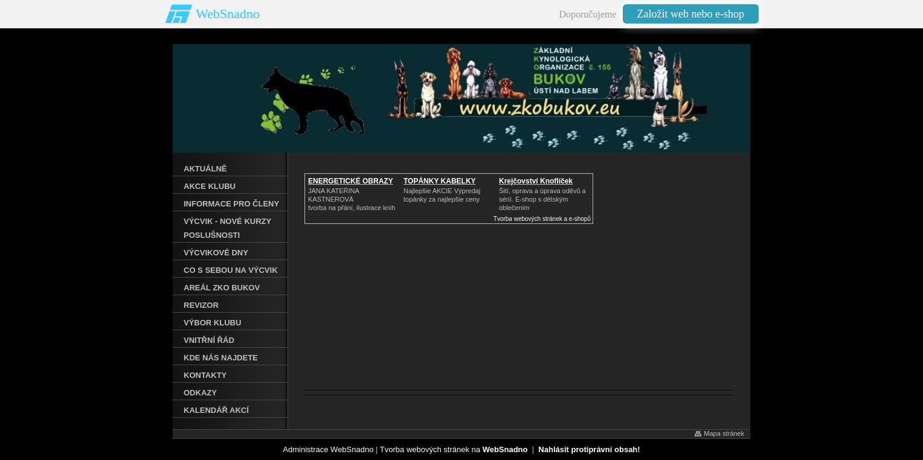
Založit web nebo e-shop (690, 14)
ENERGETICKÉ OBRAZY (350, 181)
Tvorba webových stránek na (454, 449)
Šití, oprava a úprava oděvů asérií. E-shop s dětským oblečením (542, 199)
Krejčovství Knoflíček (536, 181)
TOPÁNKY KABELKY (440, 181)
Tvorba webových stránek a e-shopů (542, 219)
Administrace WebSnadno (328, 449)
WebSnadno (228, 13)
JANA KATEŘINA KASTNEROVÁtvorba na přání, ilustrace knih (351, 199)
